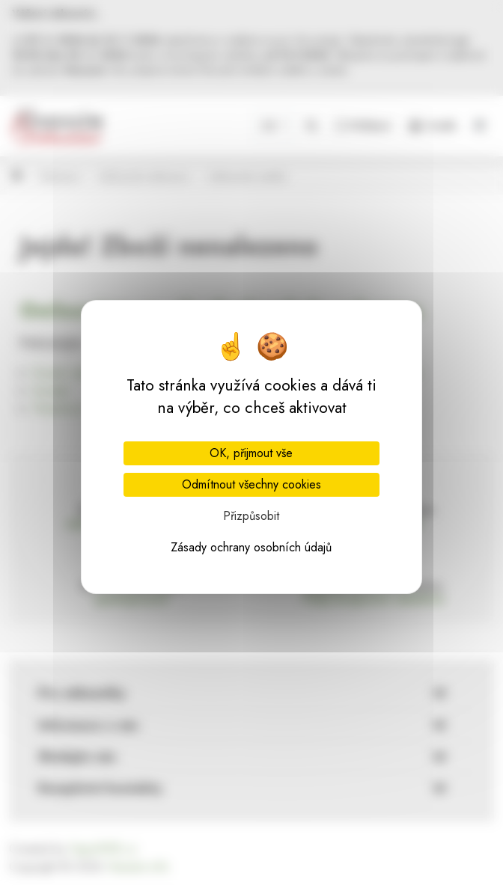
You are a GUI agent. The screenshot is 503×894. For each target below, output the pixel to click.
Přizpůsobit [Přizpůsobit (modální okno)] (251, 515)
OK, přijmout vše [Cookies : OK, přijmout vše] (251, 453)
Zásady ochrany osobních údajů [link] (251, 547)
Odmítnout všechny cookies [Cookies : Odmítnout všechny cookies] (251, 484)
